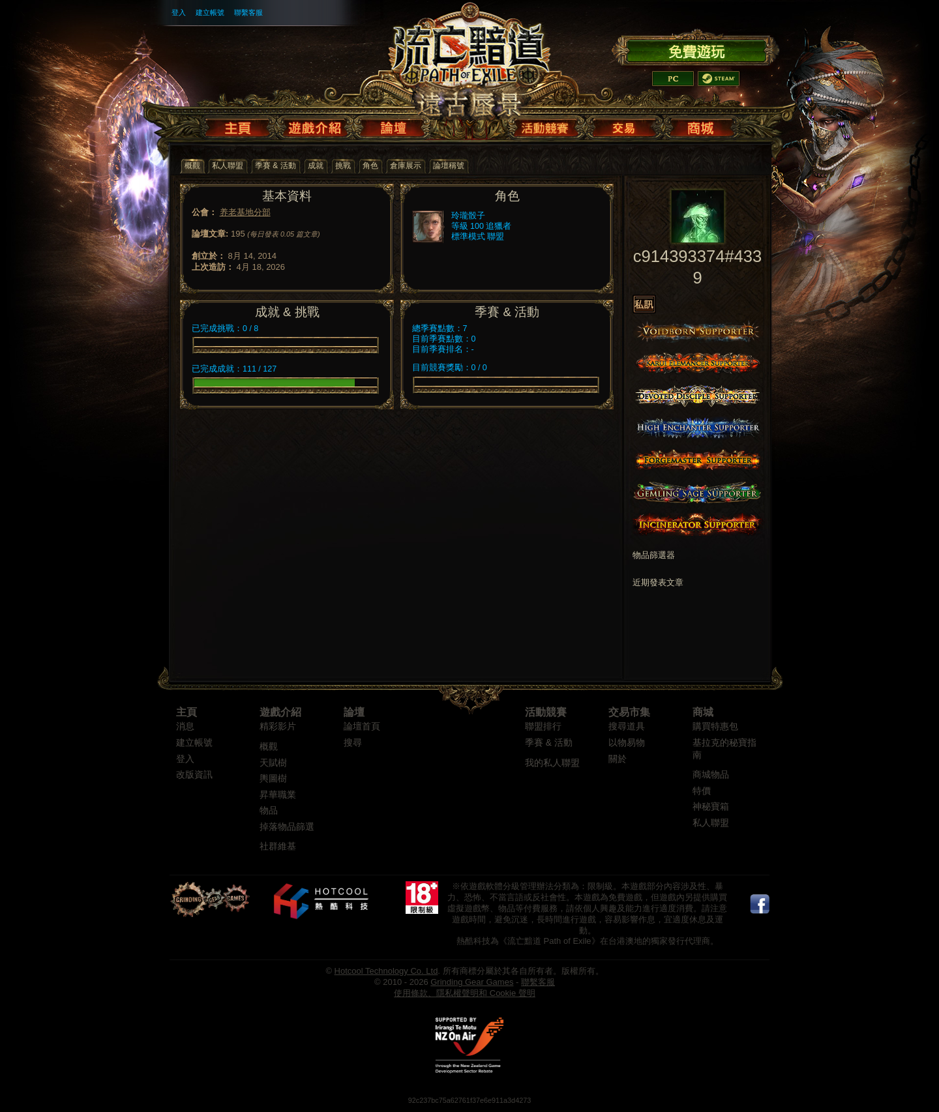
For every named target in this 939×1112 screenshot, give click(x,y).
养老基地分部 (245, 212)
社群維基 (278, 846)
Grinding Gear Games (471, 982)
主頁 (186, 712)
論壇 (354, 712)
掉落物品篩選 (287, 827)
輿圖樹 (273, 778)
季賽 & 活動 (549, 743)
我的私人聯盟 (552, 763)
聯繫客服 (248, 12)
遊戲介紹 (280, 712)
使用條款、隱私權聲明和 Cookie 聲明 (464, 993)
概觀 (269, 747)
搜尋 (353, 743)
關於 (617, 759)
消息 (185, 726)
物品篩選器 (654, 555)
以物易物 (626, 743)
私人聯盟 (711, 823)
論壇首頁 (362, 726)
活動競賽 (546, 712)
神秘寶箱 (711, 807)
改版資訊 (194, 775)
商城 (703, 712)
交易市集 (629, 712)
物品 (269, 810)
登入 (178, 12)
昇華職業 (278, 795)
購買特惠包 (715, 726)
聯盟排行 (543, 726)
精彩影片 (278, 726)
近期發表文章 (658, 582)
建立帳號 (210, 12)
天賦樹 (273, 763)
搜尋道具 (626, 726)
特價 (702, 791)
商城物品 (711, 775)
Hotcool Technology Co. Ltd (386, 971)
